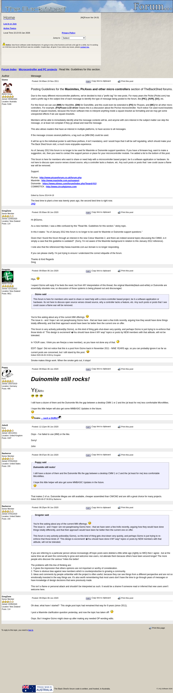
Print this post (125, 81)
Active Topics (9, 28)
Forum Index (9, 69)
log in (30, 630)
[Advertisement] (137, 39)
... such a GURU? (50, 418)
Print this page (157, 628)
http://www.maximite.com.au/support (60, 180)
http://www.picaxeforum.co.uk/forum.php (61, 177)
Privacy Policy (68, 33)
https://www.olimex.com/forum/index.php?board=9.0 (70, 183)
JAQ (33, 204)
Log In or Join (10, 24)
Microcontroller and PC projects (38, 69)
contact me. (84, 47)
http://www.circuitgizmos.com (61, 186)
